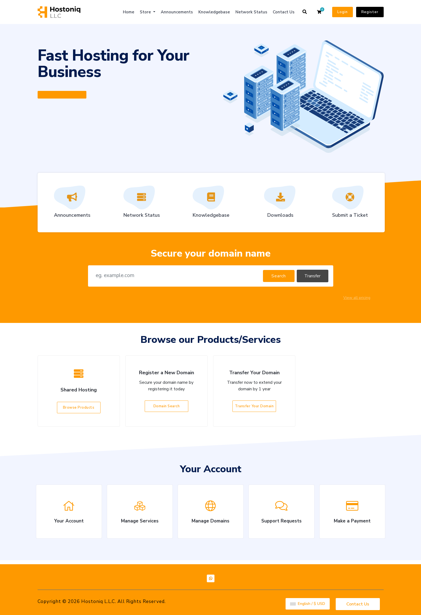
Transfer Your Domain (254, 406)
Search (278, 276)
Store (146, 12)
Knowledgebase (214, 12)
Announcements (177, 12)
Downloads (280, 203)
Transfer (312, 276)
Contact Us (284, 12)
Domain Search (166, 406)
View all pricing (356, 297)
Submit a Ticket (350, 203)
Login (342, 12)
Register (369, 12)
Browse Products (79, 407)
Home (128, 12)
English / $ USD (307, 603)
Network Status (251, 12)
